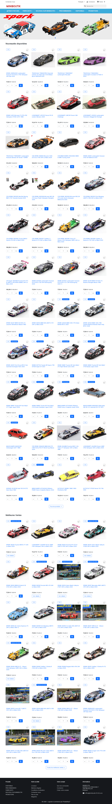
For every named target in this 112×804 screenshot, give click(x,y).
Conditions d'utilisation (38, 790)
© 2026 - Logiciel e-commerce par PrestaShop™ (56, 801)
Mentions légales (36, 788)
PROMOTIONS (10, 794)
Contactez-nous (10, 2)
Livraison (34, 786)
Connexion (60, 788)
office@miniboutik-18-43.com (94, 793)
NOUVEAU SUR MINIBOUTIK (14, 792)
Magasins (34, 796)
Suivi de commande (63, 786)
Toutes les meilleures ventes (56, 768)
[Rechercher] (95, 6)
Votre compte (61, 782)
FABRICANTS (9, 790)
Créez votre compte (63, 790)
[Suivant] (105, 26)
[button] (90, 1)
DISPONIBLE (9, 786)
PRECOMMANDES (11, 788)
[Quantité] (12, 85)
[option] (56, 26)
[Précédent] (6, 26)
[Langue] (81, 1)
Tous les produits (56, 506)
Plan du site (34, 794)
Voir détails (10, 555)
